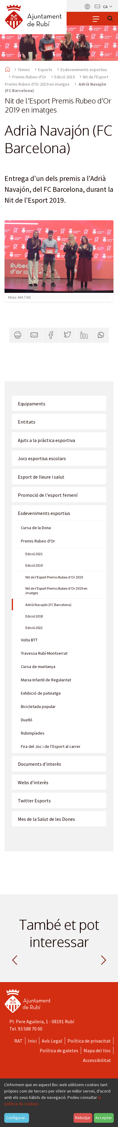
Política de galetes (59, 1050)
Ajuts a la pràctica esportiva (46, 440)
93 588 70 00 (30, 1029)
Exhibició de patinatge (41, 693)
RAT (18, 1041)
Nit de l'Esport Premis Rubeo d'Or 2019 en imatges (56, 590)
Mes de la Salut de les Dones (46, 819)
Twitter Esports (34, 801)
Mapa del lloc (97, 1050)
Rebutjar (82, 1117)
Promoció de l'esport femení (47, 495)
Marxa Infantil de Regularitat (46, 680)
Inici (32, 1041)
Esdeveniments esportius (84, 69)
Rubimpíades (32, 733)
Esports (45, 69)
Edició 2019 (64, 77)
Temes (24, 69)
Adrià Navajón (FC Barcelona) (48, 604)
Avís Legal (52, 1041)
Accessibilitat (97, 1060)
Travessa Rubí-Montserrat (44, 653)
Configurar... (17, 1117)
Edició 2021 (34, 554)
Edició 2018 (34, 616)
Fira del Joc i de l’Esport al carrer (50, 746)
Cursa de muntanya (38, 666)
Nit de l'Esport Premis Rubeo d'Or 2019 (54, 577)
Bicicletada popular (38, 706)
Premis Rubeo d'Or (29, 77)
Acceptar (103, 1117)
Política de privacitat (89, 1041)
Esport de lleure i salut (41, 477)
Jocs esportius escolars (42, 458)
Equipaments (31, 404)
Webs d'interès (33, 782)
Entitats (26, 422)
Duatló (26, 719)
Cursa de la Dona (36, 527)
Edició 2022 (34, 627)
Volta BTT (29, 640)
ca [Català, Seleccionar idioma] (108, 6)
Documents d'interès (39, 764)
